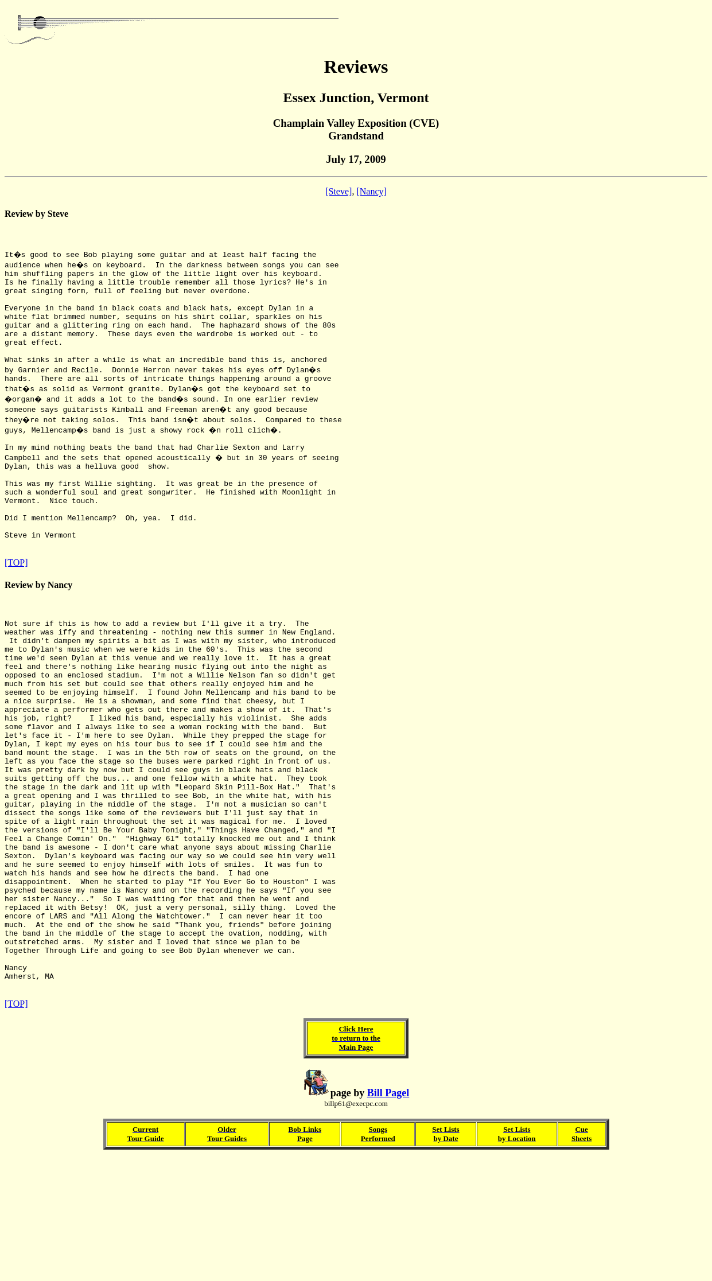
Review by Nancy (38, 629)
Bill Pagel (388, 1215)
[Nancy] (371, 191)
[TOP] (16, 607)
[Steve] (338, 191)
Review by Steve (36, 214)
